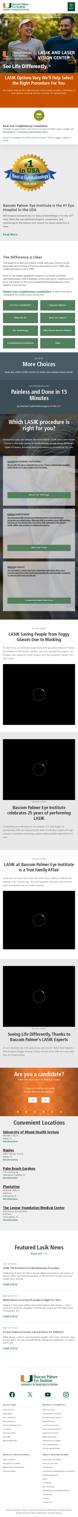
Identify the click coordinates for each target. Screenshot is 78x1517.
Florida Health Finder (51, 1448)
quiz (58, 138)
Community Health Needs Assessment (59, 1471)
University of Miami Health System (31, 1132)
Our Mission (48, 1467)
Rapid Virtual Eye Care (12, 1425)
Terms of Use (27, 1510)
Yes (32, 1100)
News (45, 1479)
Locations (7, 1429)
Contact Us (47, 1502)
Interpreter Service (51, 1433)
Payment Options (57, 305)
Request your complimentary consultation (27, 292)
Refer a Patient (9, 1460)
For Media (47, 1483)
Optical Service (49, 1421)
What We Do (20, 318)
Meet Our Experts (57, 318)
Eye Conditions (9, 1418)
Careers (46, 1498)
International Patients (52, 1429)
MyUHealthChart (10, 1441)
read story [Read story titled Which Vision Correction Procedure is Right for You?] (10, 1316)
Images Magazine (50, 1475)
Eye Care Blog (48, 1487)
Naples (8, 1150)
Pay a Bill (6, 1437)
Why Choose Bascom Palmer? (58, 331)
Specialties (7, 1414)
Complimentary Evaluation (20, 343)
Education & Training (11, 1463)
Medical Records (50, 1437)
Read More (10, 234)
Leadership (47, 1494)
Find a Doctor (9, 1410)
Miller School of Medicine (13, 1467)
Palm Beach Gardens (19, 1169)
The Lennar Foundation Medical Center (34, 1208)
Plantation (11, 1187)
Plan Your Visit (49, 1410)
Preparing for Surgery (52, 1414)
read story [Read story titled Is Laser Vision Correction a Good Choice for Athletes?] (10, 1348)
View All (39, 1254)
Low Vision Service (50, 1425)
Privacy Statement (39, 1510)
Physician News (9, 1471)
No (45, 1100)
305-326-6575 (9, 132)
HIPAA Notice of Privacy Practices (59, 1510)
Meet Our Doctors (50, 1463)
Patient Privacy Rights (52, 1441)
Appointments (9, 1421)
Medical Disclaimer (14, 1510)
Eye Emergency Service (52, 1418)
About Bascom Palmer (52, 1460)
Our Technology (20, 331)
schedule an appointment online (33, 132)
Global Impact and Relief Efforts (56, 1491)
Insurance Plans (9, 1433)
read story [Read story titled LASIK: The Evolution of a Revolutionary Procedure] (10, 1284)
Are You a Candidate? (20, 305)
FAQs (57, 343)
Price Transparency (51, 1445)
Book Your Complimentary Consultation (25, 126)
